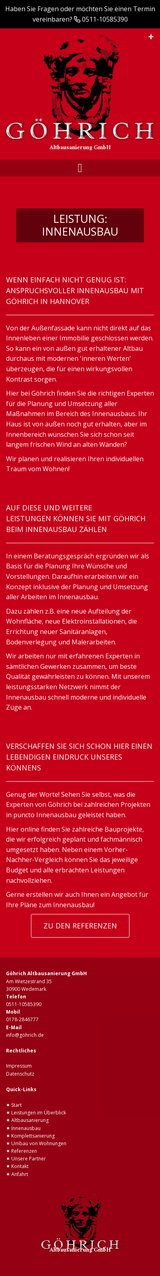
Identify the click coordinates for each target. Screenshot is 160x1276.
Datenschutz (20, 1073)
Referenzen (24, 1151)
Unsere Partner (28, 1158)
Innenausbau (26, 1128)
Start (16, 1105)
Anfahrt (19, 1174)
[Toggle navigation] (80, 168)
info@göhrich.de (25, 1035)
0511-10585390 (105, 19)
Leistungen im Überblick (38, 1112)
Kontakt (20, 1166)
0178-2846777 (22, 1019)
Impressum (19, 1065)
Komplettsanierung (33, 1135)
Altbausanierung (30, 1120)
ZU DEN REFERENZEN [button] (80, 925)
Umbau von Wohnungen (38, 1143)
